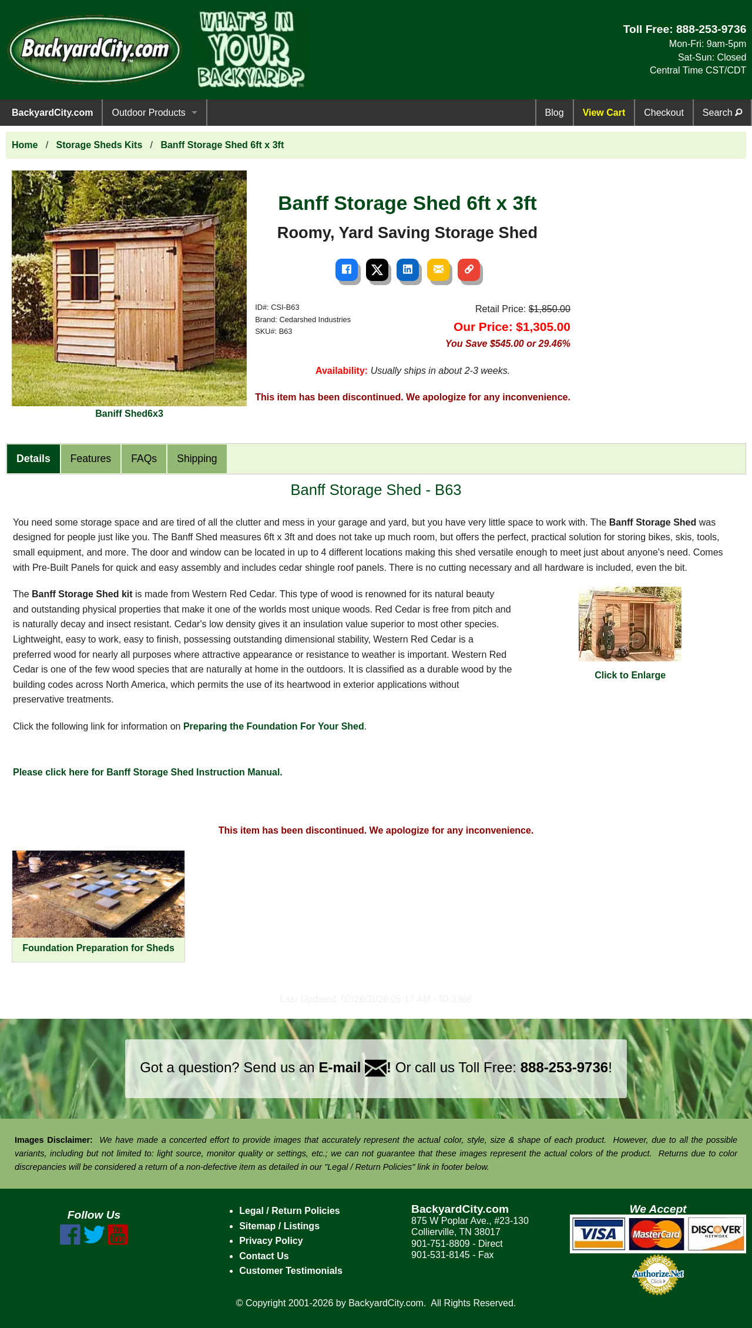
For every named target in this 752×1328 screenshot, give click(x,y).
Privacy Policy (271, 1241)
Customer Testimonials (291, 1271)
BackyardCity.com (52, 113)
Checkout (664, 113)
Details (33, 458)
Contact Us (263, 1256)
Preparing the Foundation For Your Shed (273, 726)
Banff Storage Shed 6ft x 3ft (222, 145)
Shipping (197, 458)
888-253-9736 (711, 29)
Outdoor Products (148, 113)
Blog (554, 113)
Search (722, 113)
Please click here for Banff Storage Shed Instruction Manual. (148, 772)
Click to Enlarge (630, 633)
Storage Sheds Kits (99, 145)
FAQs (144, 458)
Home (25, 145)
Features (90, 458)
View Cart (604, 113)
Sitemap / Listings (279, 1226)
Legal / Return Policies (289, 1211)
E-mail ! (354, 1067)
